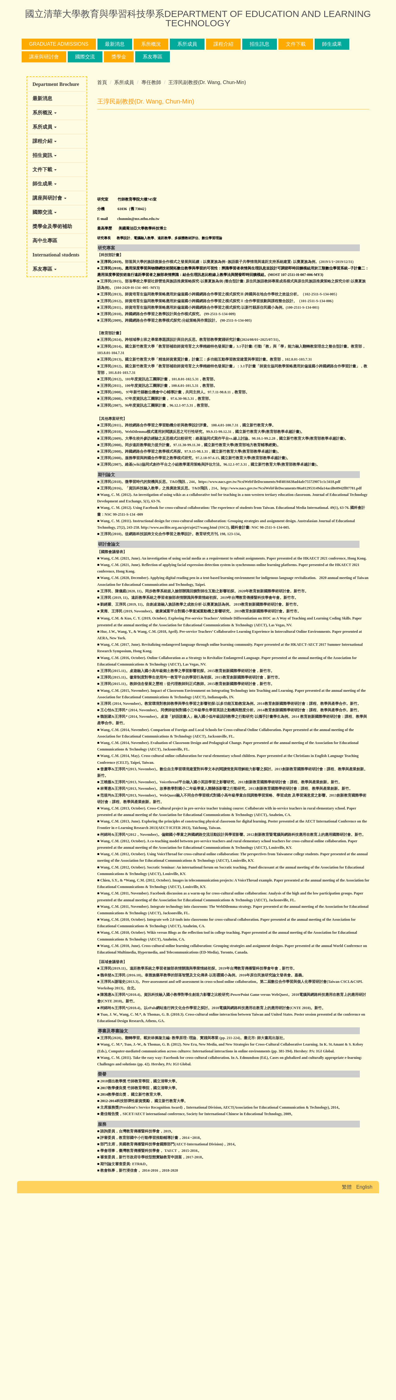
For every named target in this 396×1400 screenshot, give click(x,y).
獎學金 (118, 56)
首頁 (102, 223)
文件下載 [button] (296, 44)
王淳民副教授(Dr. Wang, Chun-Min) (207, 223)
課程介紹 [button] (223, 44)
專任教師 (151, 223)
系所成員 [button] (187, 44)
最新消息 (115, 44)
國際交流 (85, 56)
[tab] (175, 202)
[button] (29, 138)
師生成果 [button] (332, 44)
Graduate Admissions (58, 44)
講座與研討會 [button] (44, 56)
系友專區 (152, 56)
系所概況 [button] (151, 44)
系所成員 (124, 223)
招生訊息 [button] (259, 44)
